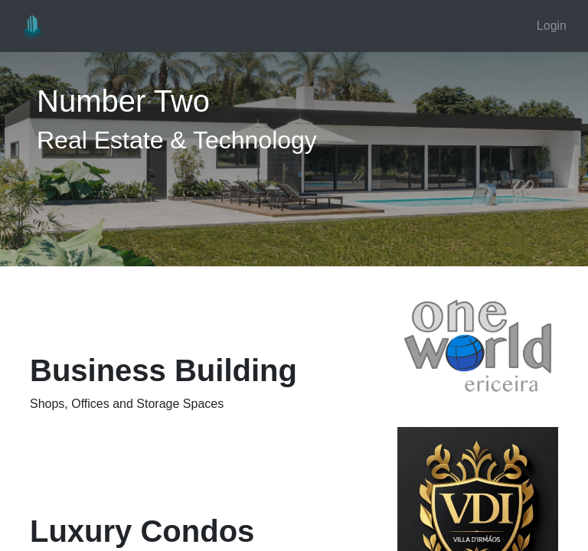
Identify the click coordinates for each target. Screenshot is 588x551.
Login (552, 25)
